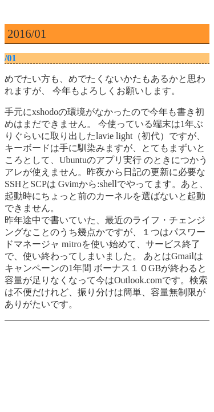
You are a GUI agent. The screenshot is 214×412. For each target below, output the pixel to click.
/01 (10, 58)
